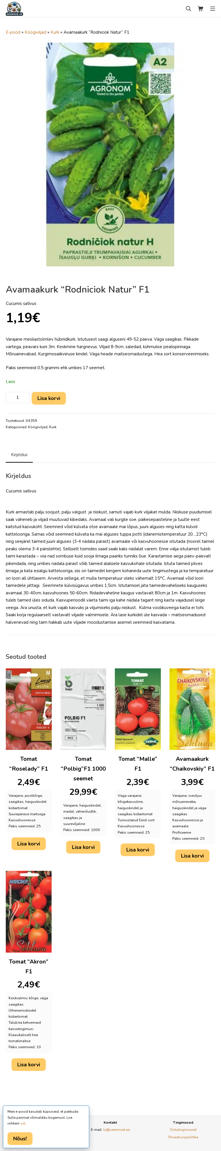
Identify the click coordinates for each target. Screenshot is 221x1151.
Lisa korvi (48, 398)
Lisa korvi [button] (28, 843)
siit (22, 1123)
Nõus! (20, 1138)
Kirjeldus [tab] (19, 455)
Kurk (55, 32)
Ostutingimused (183, 1129)
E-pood (13, 32)
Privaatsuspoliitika (183, 1137)
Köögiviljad (35, 32)
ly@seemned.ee (116, 1129)
